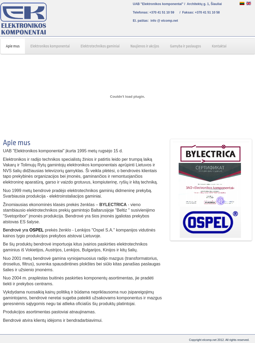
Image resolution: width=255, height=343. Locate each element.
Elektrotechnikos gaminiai (100, 46)
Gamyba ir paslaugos (185, 46)
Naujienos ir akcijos (144, 46)
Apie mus (13, 46)
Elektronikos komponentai (50, 46)
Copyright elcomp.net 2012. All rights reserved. (219, 339)
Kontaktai (219, 46)
